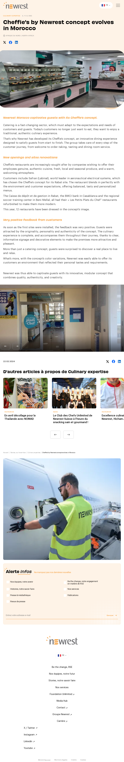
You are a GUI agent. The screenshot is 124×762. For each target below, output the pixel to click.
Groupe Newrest (62, 714)
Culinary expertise (34, 452)
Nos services (73, 589)
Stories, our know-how (18, 452)
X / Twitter (30, 728)
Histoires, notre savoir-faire (22, 589)
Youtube (29, 748)
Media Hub (62, 701)
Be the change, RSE (62, 667)
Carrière (62, 721)
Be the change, (83, 582)
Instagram (30, 735)
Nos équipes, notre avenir (21, 582)
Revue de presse (17, 601)
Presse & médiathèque (20, 595)
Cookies (83, 760)
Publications (73, 595)
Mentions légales (60, 760)
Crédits (74, 760)
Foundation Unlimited (62, 694)
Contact (62, 708)
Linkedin (29, 741)
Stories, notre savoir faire (62, 681)
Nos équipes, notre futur (62, 674)
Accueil (5, 452)
